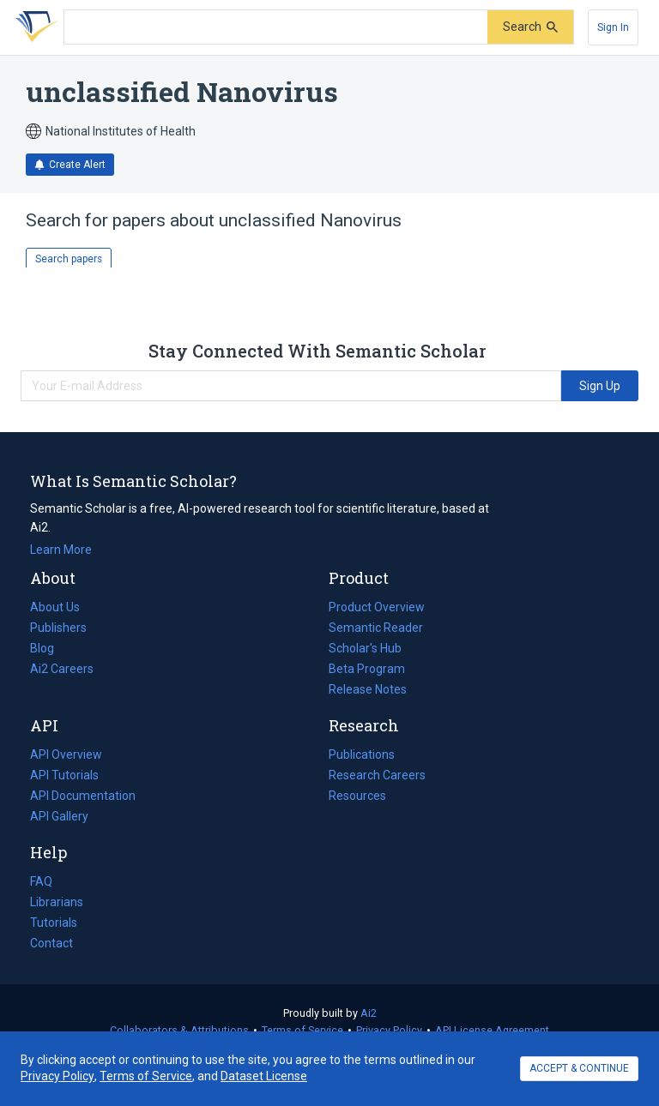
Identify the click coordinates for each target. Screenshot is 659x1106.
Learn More (61, 549)
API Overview (66, 754)
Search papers (68, 259)
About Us (55, 607)
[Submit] (530, 27)
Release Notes (368, 689)
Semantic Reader (376, 627)
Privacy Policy (389, 1030)
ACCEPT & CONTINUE (579, 1068)
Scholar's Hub (365, 648)
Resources (357, 795)
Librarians (56, 902)
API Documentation (83, 795)
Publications (362, 754)
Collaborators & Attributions (179, 1030)
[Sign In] (613, 27)
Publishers (58, 627)
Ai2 (368, 1013)
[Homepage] (33, 27)
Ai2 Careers (62, 668)
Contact (51, 943)
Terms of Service (302, 1030)
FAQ (41, 881)
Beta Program (367, 669)
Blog (49, 648)
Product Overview (377, 607)
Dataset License (264, 1076)
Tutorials (53, 922)
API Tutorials (64, 775)
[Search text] (275, 27)
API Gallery (59, 816)
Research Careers (377, 775)
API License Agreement (492, 1030)
